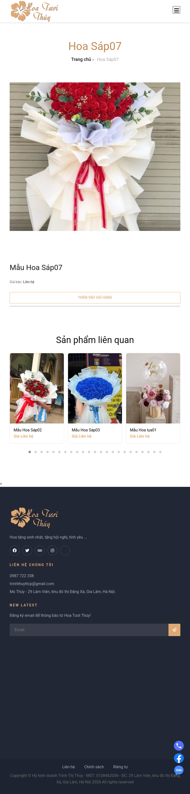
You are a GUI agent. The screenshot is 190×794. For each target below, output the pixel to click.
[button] (30, 451)
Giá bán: (22, 282)
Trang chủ (81, 59)
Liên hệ (68, 767)
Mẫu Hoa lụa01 (143, 429)
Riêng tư (120, 767)
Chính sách (94, 767)
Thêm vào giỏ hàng (95, 297)
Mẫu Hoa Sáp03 (86, 429)
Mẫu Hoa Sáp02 (28, 429)
